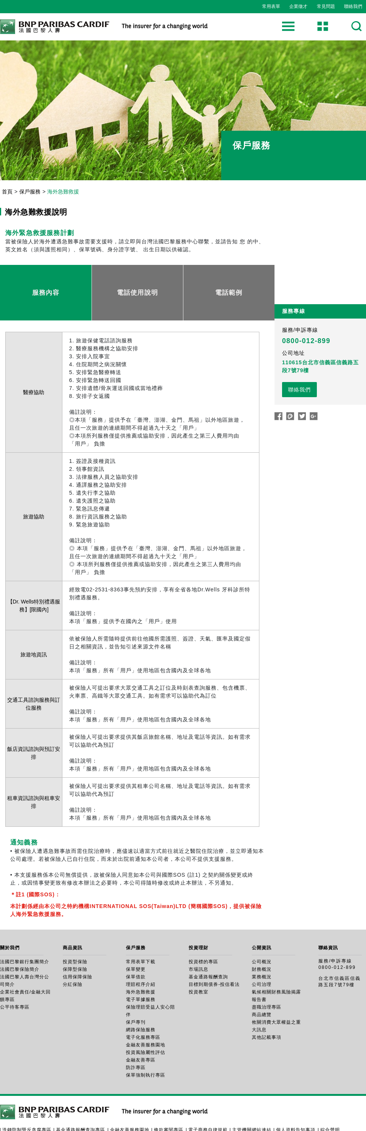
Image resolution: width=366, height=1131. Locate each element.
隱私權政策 (14, 1106)
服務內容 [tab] (46, 278)
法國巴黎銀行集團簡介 (24, 933)
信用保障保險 (77, 948)
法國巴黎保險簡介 (19, 940)
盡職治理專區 (266, 978)
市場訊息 (198, 940)
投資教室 (198, 963)
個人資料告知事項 (295, 1101)
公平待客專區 (14, 978)
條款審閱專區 (168, 1101)
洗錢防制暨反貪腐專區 (26, 1101)
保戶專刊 (136, 993)
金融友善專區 (140, 1031)
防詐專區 (136, 1038)
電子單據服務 (140, 970)
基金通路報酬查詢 (208, 948)
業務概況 (261, 948)
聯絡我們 (353, 6)
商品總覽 (261, 986)
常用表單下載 (140, 933)
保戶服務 (29, 192)
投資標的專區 (203, 933)
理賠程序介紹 (140, 955)
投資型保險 (75, 933)
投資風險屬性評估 (145, 1023)
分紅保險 (72, 955)
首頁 (7, 192)
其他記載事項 (266, 1008)
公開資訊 (261, 919)
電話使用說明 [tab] (137, 278)
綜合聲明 (330, 1101)
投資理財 (198, 919)
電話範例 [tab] (229, 278)
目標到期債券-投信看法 (214, 955)
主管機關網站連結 (251, 1101)
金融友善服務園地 (145, 1016)
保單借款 (136, 948)
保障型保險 (75, 940)
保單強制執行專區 (145, 1046)
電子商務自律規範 (208, 1101)
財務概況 (261, 940)
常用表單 (271, 6)
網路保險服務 (140, 1001)
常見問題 (326, 6)
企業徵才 (298, 6)
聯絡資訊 (328, 919)
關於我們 (10, 919)
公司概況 (261, 933)
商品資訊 (72, 919)
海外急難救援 (140, 963)
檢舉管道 (41, 1106)
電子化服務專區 (143, 1008)
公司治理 (261, 955)
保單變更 (136, 940)
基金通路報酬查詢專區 (80, 1101)
